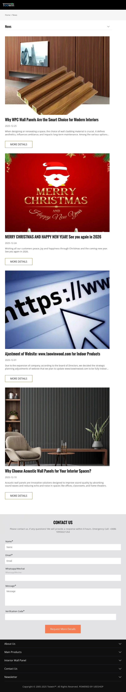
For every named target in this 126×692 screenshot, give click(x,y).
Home (7, 15)
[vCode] (60, 617)
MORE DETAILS (18, 144)
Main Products (13, 652)
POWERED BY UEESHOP (91, 686)
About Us (9, 643)
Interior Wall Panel (15, 660)
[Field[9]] (63, 561)
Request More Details (63, 629)
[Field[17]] (63, 578)
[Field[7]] (63, 547)
